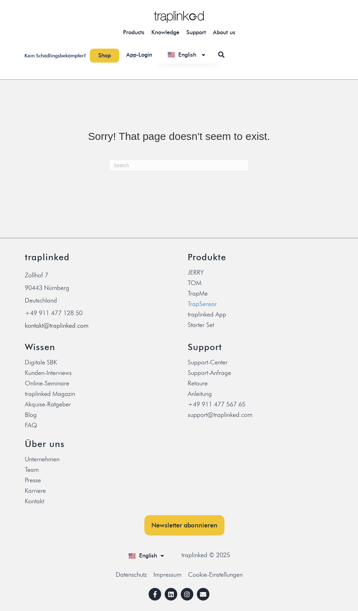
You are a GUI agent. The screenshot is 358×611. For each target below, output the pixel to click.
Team (32, 470)
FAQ (31, 425)
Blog (31, 415)
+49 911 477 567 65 (216, 404)
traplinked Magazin (50, 394)
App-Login (139, 54)
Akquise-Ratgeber (48, 404)
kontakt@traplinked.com (56, 325)
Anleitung (200, 394)
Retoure (198, 383)
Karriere (35, 491)
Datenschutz (131, 574)
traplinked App (207, 314)
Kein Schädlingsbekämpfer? (55, 56)
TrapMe (198, 293)
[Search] (179, 165)
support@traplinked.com (220, 415)
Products (133, 32)
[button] (221, 55)
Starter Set (201, 325)
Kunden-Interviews (48, 373)
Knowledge (165, 32)
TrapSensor (202, 304)
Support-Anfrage (209, 373)
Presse (33, 480)
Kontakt (34, 501)
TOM (194, 283)
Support (196, 32)
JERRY (196, 272)
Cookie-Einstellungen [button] (215, 574)
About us (224, 32)
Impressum (167, 574)
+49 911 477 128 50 (54, 313)
